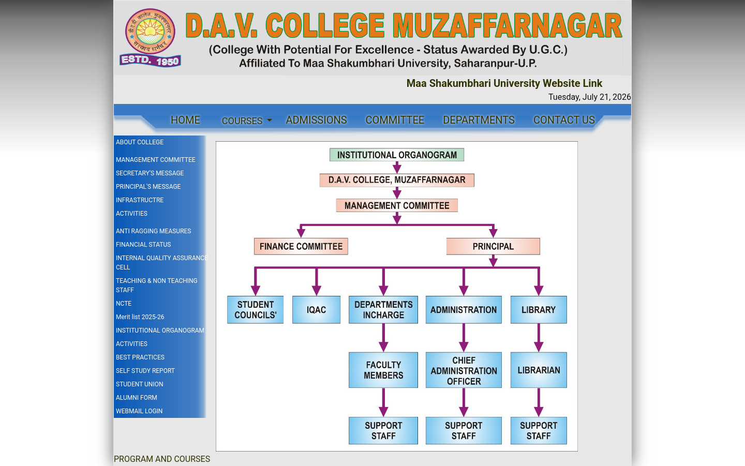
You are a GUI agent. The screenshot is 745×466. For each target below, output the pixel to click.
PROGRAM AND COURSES (162, 459)
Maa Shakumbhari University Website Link (507, 83)
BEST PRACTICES (140, 357)
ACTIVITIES (131, 213)
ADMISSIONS (316, 120)
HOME (185, 120)
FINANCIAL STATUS (143, 244)
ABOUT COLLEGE (139, 142)
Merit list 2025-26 (140, 317)
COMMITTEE (395, 120)
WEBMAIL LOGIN (139, 411)
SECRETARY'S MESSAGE (150, 173)
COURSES (243, 120)
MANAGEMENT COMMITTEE (156, 159)
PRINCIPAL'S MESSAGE (148, 186)
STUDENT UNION (139, 384)
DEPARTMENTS (479, 120)
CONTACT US (564, 120)
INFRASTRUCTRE (139, 200)
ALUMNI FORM (136, 397)
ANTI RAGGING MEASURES (153, 231)
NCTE (123, 303)
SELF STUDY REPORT (145, 370)
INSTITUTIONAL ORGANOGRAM (160, 330)
